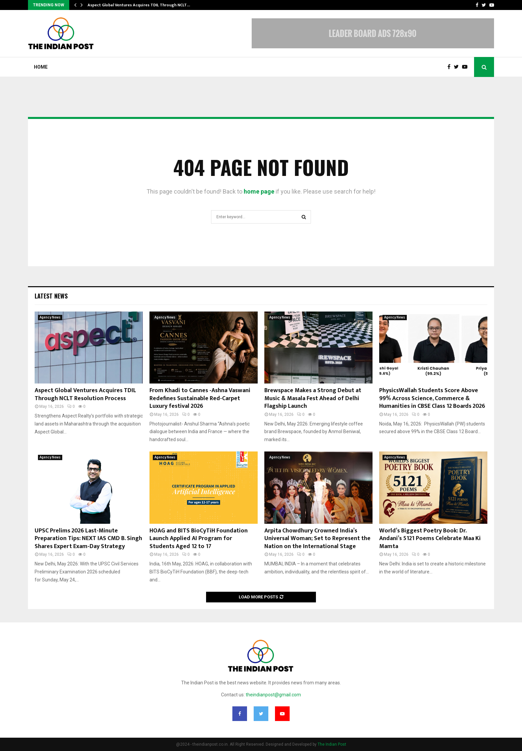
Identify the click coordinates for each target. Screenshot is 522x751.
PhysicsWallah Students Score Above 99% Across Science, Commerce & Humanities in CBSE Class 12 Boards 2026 (432, 398)
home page (259, 191)
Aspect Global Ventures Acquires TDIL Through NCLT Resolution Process (85, 394)
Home (41, 67)
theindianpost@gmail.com (273, 694)
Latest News (51, 296)
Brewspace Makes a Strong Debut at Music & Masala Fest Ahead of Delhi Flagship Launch (312, 398)
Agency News (50, 317)
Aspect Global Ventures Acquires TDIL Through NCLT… (139, 5)
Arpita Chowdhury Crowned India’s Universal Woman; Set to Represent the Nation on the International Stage (317, 538)
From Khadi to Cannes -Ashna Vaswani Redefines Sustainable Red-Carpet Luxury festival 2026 (199, 398)
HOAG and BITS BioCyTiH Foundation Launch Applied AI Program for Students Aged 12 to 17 (198, 538)
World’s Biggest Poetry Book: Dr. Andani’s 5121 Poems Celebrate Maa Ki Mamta (430, 538)
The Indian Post (332, 744)
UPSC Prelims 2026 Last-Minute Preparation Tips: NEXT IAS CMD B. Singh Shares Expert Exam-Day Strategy (88, 538)
